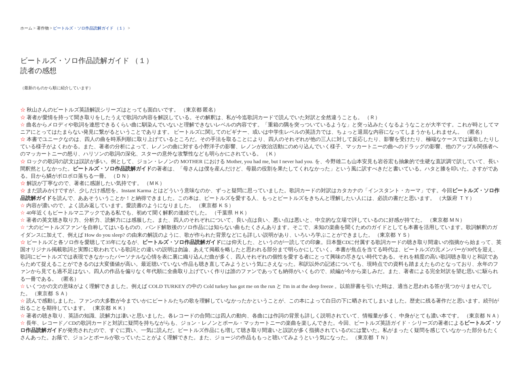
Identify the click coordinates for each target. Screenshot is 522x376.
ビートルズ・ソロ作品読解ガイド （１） (90, 28)
